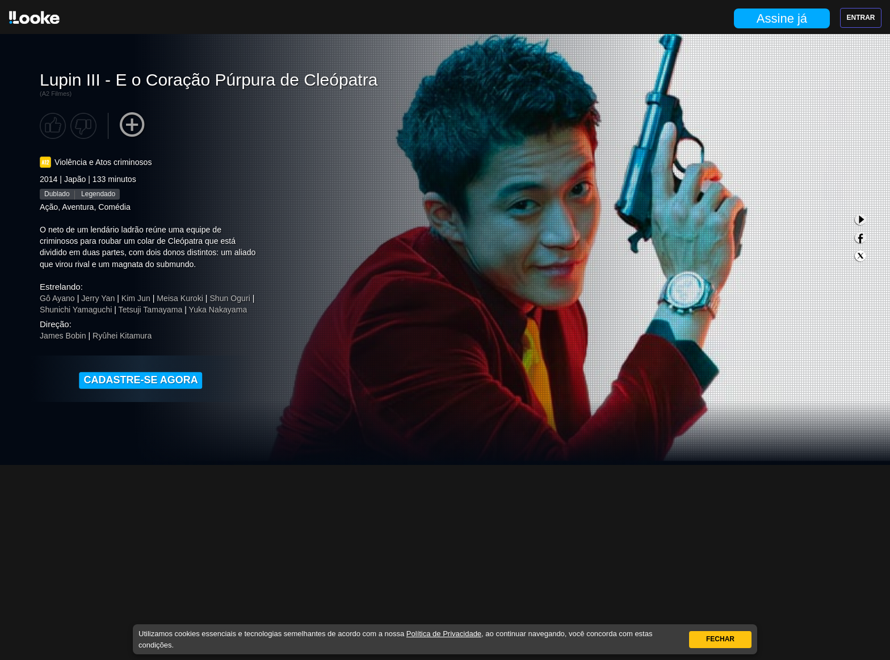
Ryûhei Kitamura (122, 335)
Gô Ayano (57, 298)
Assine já (782, 18)
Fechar (720, 639)
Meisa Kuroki (180, 298)
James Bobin (63, 335)
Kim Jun (135, 298)
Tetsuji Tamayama (151, 309)
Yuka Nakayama (218, 309)
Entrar (861, 18)
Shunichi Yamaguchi (76, 309)
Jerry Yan (98, 298)
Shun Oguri (229, 298)
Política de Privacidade (443, 633)
